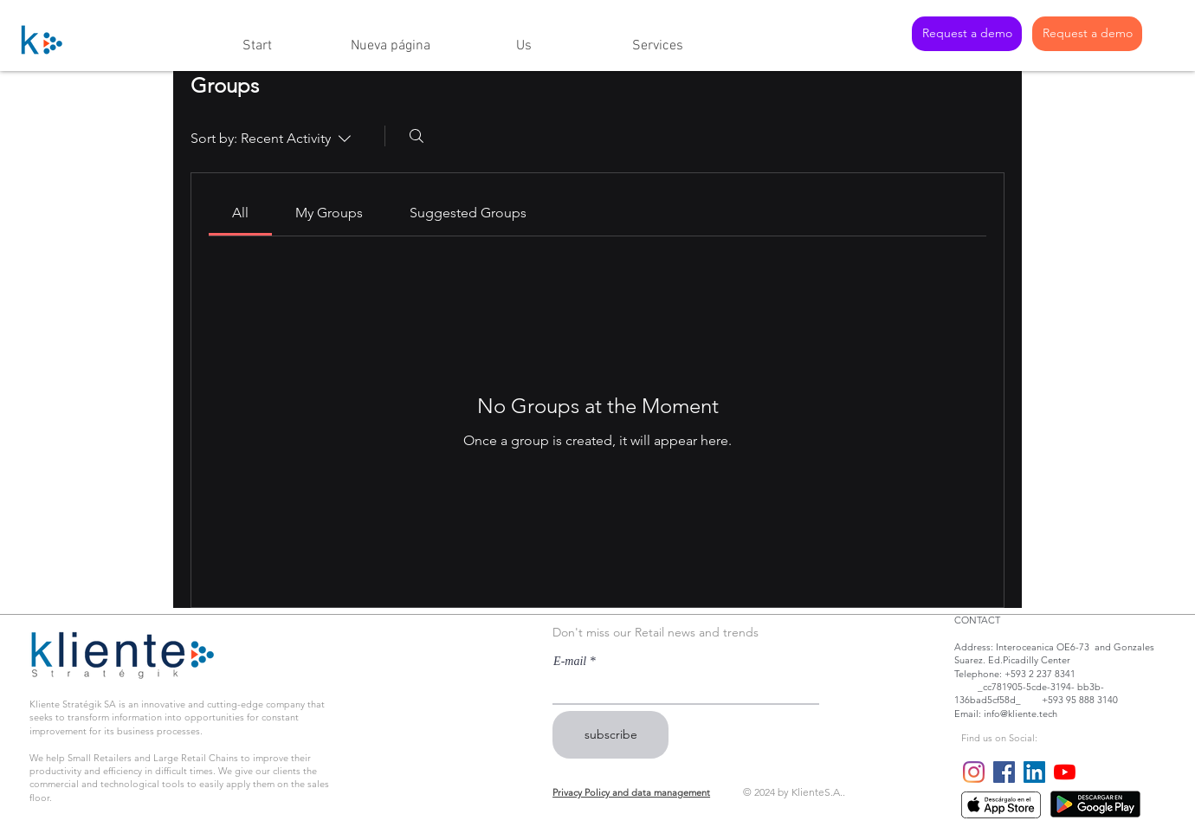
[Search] (416, 136)
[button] (524, 38)
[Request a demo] (967, 33)
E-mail (569, 662)
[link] (240, 212)
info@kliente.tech (1020, 713)
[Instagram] (974, 772)
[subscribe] (610, 735)
